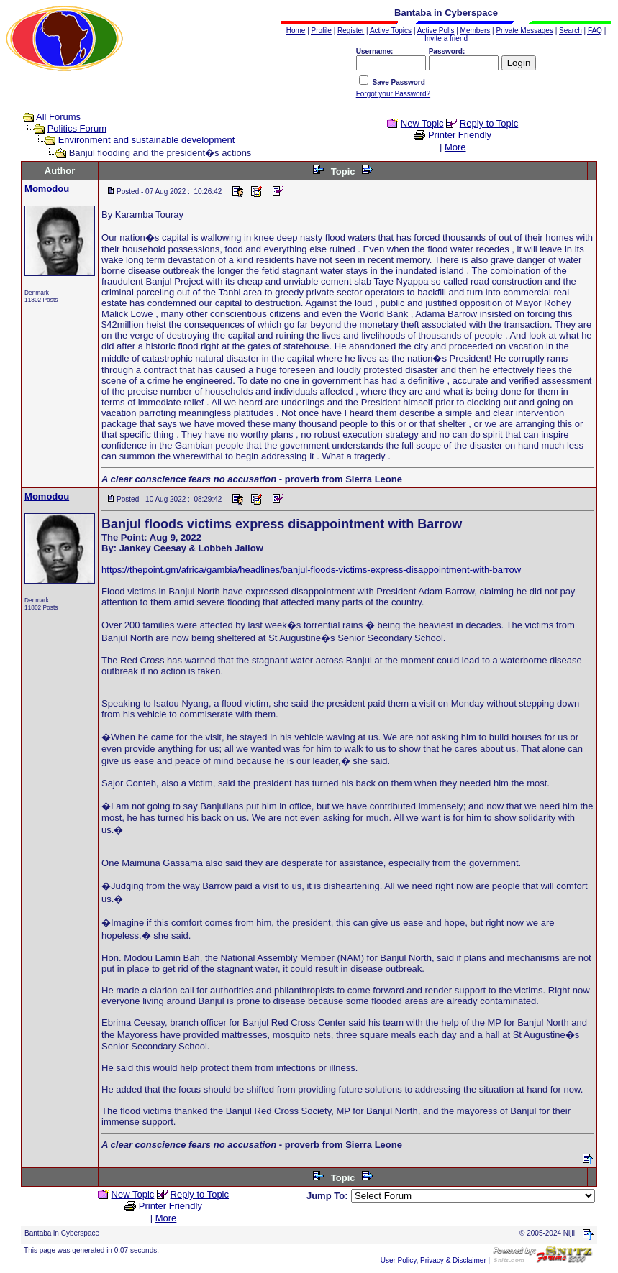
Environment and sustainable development (146, 139)
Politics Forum (76, 128)
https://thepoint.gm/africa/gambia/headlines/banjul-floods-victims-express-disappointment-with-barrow (311, 569)
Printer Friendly (459, 134)
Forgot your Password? (393, 94)
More (455, 147)
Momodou (46, 188)
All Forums (58, 116)
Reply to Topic (489, 123)
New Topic (422, 123)
